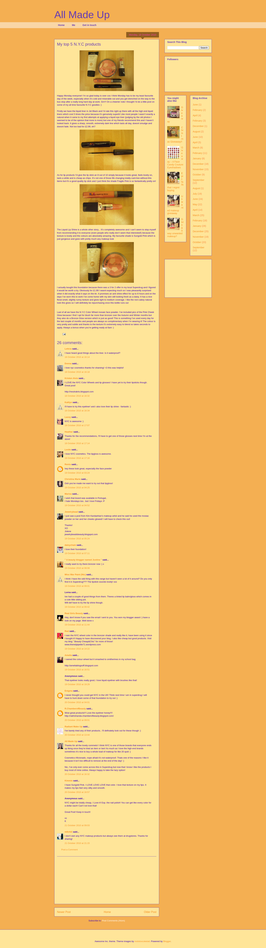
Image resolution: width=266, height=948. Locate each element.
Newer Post (64, 912)
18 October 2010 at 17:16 (77, 458)
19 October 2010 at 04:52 (77, 505)
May (195, 204)
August (196, 131)
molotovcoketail (142, 941)
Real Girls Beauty (74, 613)
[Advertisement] (106, 880)
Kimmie (69, 780)
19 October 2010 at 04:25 (77, 487)
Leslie (68, 449)
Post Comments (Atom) (113, 920)
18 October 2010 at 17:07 (77, 425)
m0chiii (68, 832)
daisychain (70, 545)
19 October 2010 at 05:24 (77, 538)
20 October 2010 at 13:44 (77, 735)
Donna (68, 363)
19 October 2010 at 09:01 (77, 586)
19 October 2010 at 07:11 (77, 553)
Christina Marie (73, 479)
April (195, 115)
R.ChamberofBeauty (75, 708)
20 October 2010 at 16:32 (77, 774)
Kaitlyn (68, 402)
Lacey (68, 417)
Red (67, 631)
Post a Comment (69, 849)
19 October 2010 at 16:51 (77, 669)
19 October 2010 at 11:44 (77, 624)
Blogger (167, 941)
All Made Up (82, 14)
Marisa (68, 494)
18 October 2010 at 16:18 (77, 372)
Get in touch (89, 25)
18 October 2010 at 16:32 (77, 396)
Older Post (150, 912)
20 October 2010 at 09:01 (77, 720)
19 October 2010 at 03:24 (77, 473)
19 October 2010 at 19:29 (77, 684)
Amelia (68, 655)
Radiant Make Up (73, 726)
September (198, 180)
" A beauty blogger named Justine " (83, 559)
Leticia (68, 348)
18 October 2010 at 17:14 (77, 443)
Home (61, 25)
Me (73, 25)
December (198, 126)
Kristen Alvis (71, 378)
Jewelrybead (71, 512)
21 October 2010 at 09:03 (77, 825)
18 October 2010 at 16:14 (77, 357)
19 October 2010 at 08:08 (77, 568)
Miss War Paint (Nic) (75, 574)
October (197, 174)
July (195, 193)
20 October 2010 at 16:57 (77, 792)
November (198, 169)
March (196, 147)
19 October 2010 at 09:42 (77, 607)
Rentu (68, 464)
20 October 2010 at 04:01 (77, 702)
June (195, 104)
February (197, 110)
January (197, 158)
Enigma (69, 691)
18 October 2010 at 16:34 (77, 410)
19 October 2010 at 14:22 (77, 648)
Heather (69, 432)
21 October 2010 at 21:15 (77, 843)
